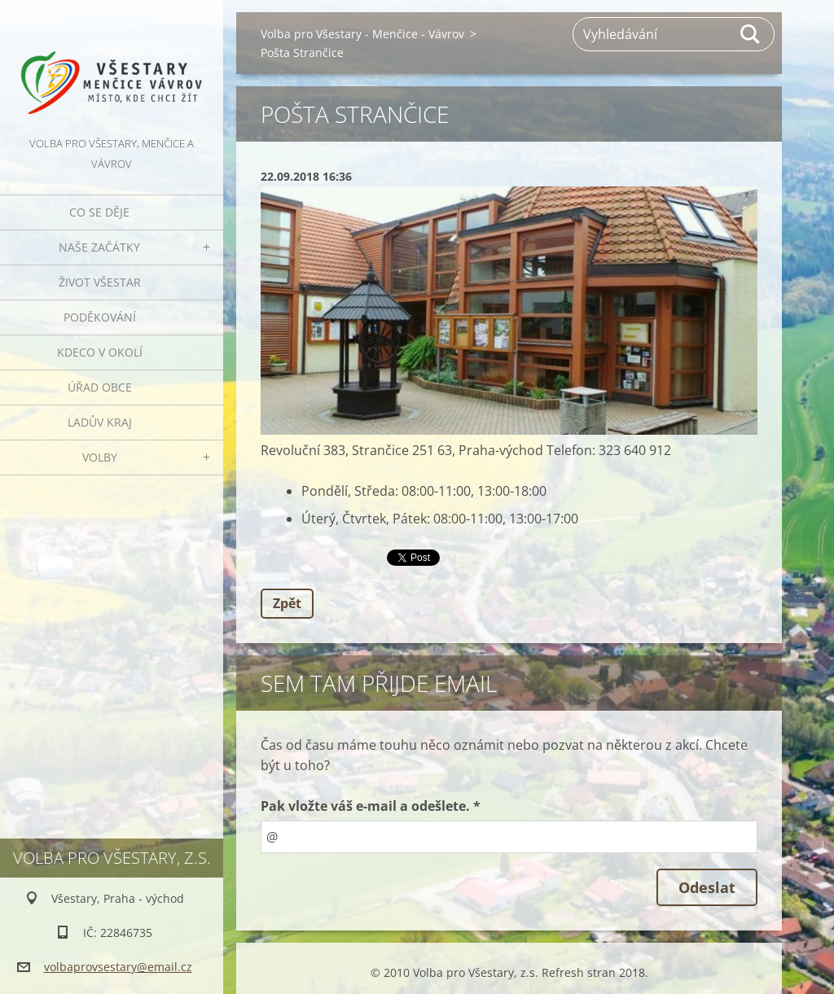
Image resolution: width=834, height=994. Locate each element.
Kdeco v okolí (100, 352)
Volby (99, 457)
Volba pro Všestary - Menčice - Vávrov (362, 34)
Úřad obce (100, 387)
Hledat (751, 34)
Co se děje (99, 212)
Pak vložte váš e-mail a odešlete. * (371, 806)
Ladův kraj (100, 422)
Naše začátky (99, 247)
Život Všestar (100, 282)
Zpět (287, 603)
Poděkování (100, 317)
